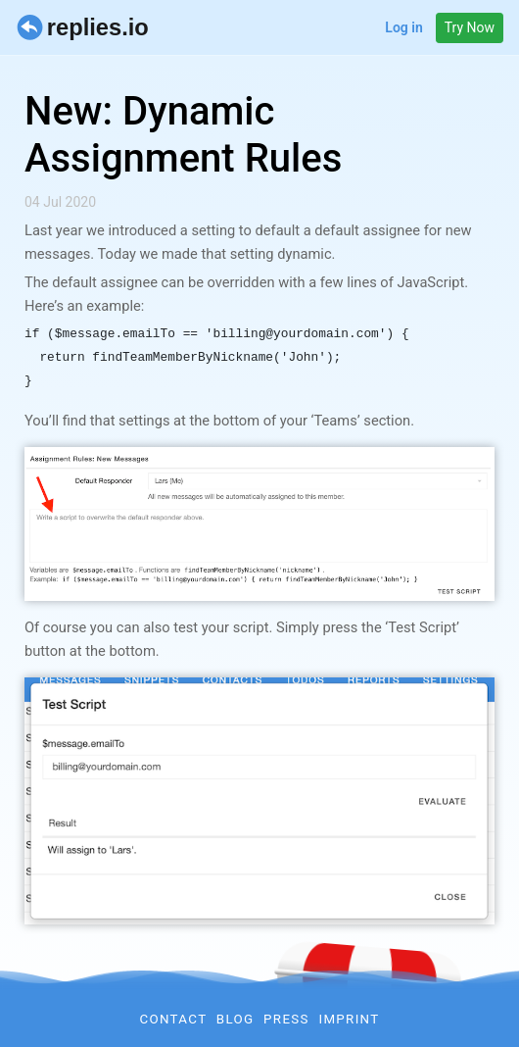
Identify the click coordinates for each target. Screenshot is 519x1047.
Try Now (470, 27)
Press (286, 1019)
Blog (235, 1019)
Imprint (348, 1019)
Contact (173, 1019)
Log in (403, 27)
